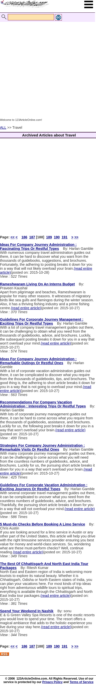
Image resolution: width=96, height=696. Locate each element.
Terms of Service (82, 682)
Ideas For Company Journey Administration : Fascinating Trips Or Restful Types (38, 247)
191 (64, 237)
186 (24, 237)
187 (32, 237)
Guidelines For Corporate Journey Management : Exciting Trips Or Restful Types (41, 321)
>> (76, 237)
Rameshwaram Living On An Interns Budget (37, 284)
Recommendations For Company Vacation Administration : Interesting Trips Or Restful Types (43, 404)
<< (12, 237)
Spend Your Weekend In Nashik (26, 611)
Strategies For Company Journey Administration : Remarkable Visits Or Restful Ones (42, 447)
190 (57, 237)
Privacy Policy (52, 682)
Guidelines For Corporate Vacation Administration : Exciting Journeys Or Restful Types (43, 487)
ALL (3, 128)
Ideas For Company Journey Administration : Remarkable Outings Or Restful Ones (38, 361)
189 (49, 237)
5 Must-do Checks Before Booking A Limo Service (42, 524)
